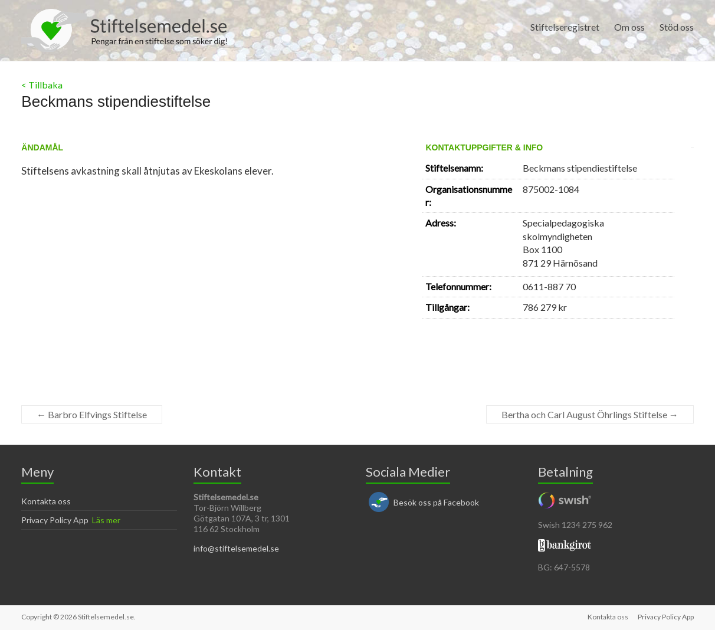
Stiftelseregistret (564, 26)
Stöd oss (677, 26)
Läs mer (106, 520)
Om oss (629, 26)
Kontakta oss (46, 501)
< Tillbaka (42, 84)
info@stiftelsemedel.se (236, 548)
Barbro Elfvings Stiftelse (92, 414)
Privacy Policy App (54, 520)
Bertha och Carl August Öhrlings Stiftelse (589, 414)
